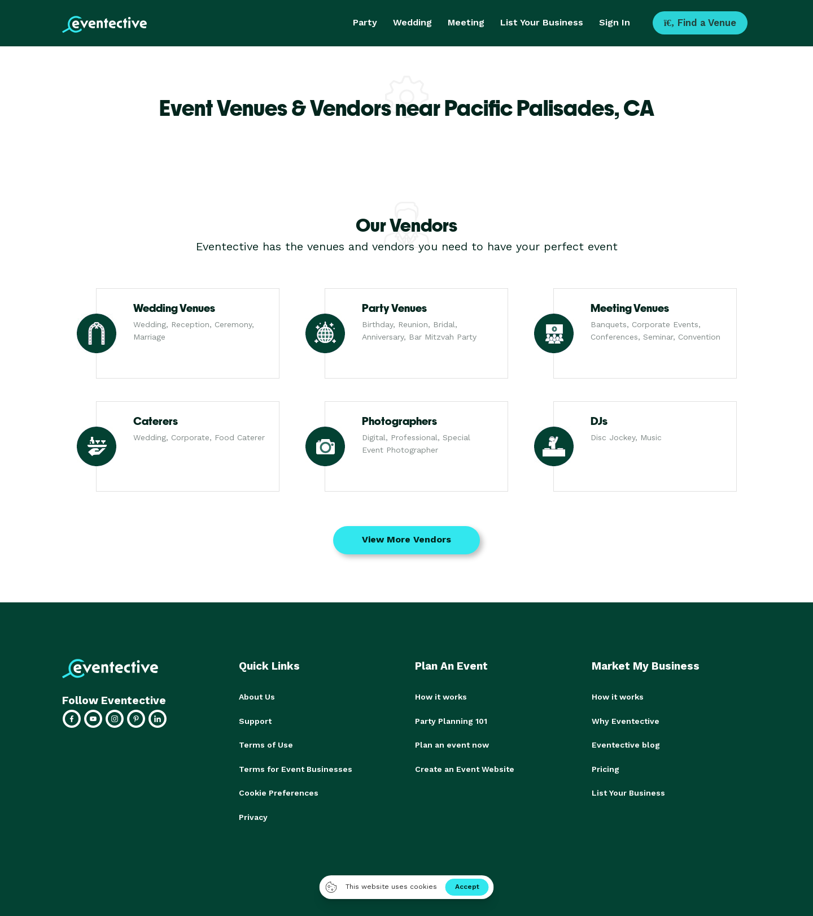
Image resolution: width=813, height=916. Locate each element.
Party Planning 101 (451, 720)
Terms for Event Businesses (295, 767)
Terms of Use (266, 744)
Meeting (466, 22)
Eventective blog (626, 744)
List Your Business (541, 22)
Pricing (605, 767)
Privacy (253, 815)
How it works (441, 696)
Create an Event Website (464, 767)
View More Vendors (406, 539)
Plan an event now (452, 744)
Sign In (614, 22)
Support (255, 720)
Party (365, 22)
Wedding (412, 22)
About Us (257, 696)
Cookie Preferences (278, 791)
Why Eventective (625, 720)
